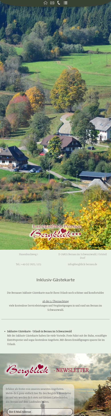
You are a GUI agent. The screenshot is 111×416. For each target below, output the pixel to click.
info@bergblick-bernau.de (82, 264)
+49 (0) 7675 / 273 (31, 264)
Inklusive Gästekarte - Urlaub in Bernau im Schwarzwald (39, 331)
